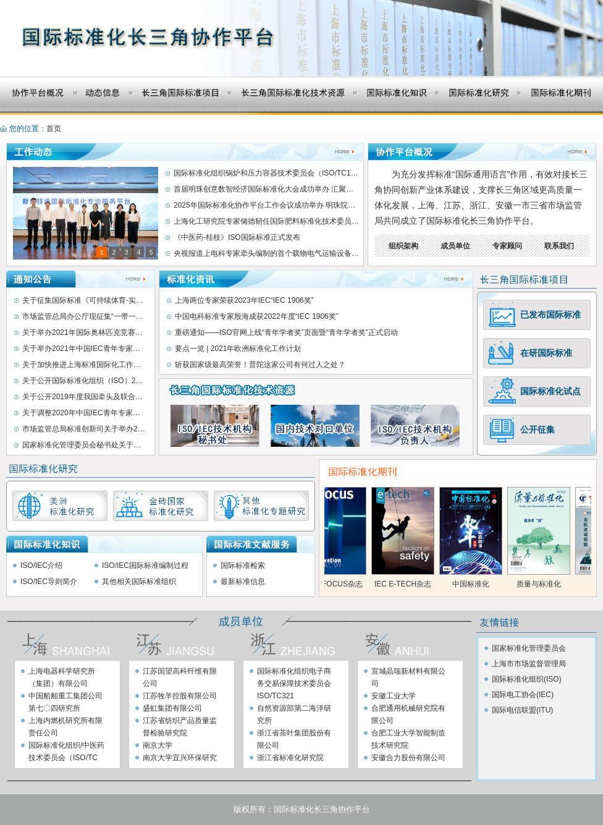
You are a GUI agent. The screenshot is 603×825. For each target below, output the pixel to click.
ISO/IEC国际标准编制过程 (145, 565)
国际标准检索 (243, 565)
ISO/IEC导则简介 (48, 581)
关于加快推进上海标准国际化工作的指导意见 (84, 364)
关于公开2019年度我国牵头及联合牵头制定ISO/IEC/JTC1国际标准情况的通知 (84, 396)
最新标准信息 (243, 581)
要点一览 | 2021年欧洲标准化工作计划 (238, 348)
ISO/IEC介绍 (41, 565)
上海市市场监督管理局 (529, 663)
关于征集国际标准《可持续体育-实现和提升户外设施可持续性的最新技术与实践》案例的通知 (84, 300)
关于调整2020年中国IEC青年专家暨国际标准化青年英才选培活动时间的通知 (84, 412)
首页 (53, 128)
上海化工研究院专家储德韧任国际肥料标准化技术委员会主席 (266, 221)
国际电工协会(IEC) (523, 694)
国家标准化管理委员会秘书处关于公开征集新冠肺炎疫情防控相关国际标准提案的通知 (84, 445)
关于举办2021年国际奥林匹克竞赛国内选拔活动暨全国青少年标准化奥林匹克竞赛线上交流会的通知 (84, 332)
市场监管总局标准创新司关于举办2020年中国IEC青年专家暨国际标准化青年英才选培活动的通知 (84, 429)
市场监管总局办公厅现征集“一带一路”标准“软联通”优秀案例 (84, 316)
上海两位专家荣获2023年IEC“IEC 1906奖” (244, 300)
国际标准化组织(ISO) (527, 679)
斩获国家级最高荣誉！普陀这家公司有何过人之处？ (260, 364)
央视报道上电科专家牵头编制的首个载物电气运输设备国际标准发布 (266, 253)
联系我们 (559, 246)
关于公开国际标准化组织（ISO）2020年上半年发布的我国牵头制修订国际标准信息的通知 (84, 380)
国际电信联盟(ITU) (522, 710)
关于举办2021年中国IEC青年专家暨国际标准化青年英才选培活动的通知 (84, 348)
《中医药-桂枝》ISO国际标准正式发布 (237, 237)
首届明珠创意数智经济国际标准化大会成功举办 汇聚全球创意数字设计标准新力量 (266, 189)
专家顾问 (507, 246)
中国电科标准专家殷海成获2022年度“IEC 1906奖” (257, 316)
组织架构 (403, 246)
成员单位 (455, 246)
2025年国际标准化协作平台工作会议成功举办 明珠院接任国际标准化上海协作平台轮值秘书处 (266, 205)
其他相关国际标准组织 (139, 581)
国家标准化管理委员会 (529, 648)
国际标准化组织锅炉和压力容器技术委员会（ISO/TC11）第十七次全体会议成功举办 (266, 173)
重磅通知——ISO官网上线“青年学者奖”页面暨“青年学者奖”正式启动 (286, 332)
